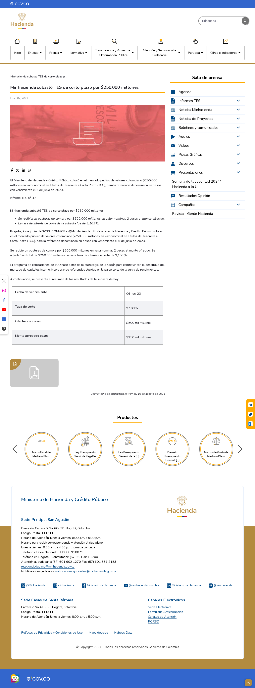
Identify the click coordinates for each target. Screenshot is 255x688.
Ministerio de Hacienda (99, 585)
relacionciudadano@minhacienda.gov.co (48, 566)
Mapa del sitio (98, 632)
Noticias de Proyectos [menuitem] (195, 118)
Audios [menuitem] (184, 136)
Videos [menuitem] (183, 145)
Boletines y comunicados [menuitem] (198, 127)
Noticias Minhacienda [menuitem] (195, 109)
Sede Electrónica (159, 607)
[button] (240, 449)
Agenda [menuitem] (184, 91)
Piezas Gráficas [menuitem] (190, 154)
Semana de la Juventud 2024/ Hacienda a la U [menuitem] (196, 184)
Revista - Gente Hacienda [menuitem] (192, 213)
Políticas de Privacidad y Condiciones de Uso (52, 632)
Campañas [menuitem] (186, 204)
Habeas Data (123, 632)
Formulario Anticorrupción (165, 612)
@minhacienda (220, 585)
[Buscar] (220, 21)
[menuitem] (18, 53)
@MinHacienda (33, 585)
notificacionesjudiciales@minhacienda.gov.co (85, 571)
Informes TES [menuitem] (189, 100)
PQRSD (153, 621)
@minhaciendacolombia (141, 585)
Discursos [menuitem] (186, 163)
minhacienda (63, 585)
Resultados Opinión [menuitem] (194, 195)
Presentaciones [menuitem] (190, 172)
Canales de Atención (162, 617)
